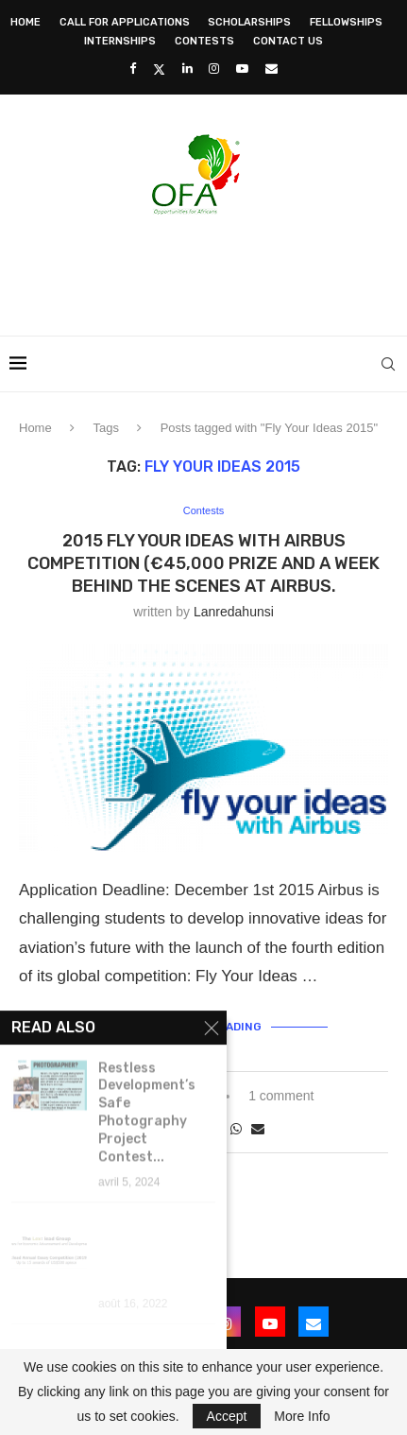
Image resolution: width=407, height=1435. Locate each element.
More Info (302, 1416)
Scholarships (249, 22)
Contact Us (288, 41)
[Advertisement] (208, 269)
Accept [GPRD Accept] (227, 1416)
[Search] (388, 364)
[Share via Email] (257, 1128)
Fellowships (346, 22)
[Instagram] (214, 68)
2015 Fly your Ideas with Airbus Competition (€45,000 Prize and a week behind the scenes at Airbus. (203, 563)
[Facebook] (132, 68)
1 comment (281, 1095)
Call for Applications (124, 22)
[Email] (271, 68)
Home (25, 22)
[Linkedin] (187, 68)
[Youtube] (242, 68)
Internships (120, 41)
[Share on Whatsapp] (236, 1128)
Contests (204, 41)
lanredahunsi (234, 611)
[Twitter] (159, 69)
